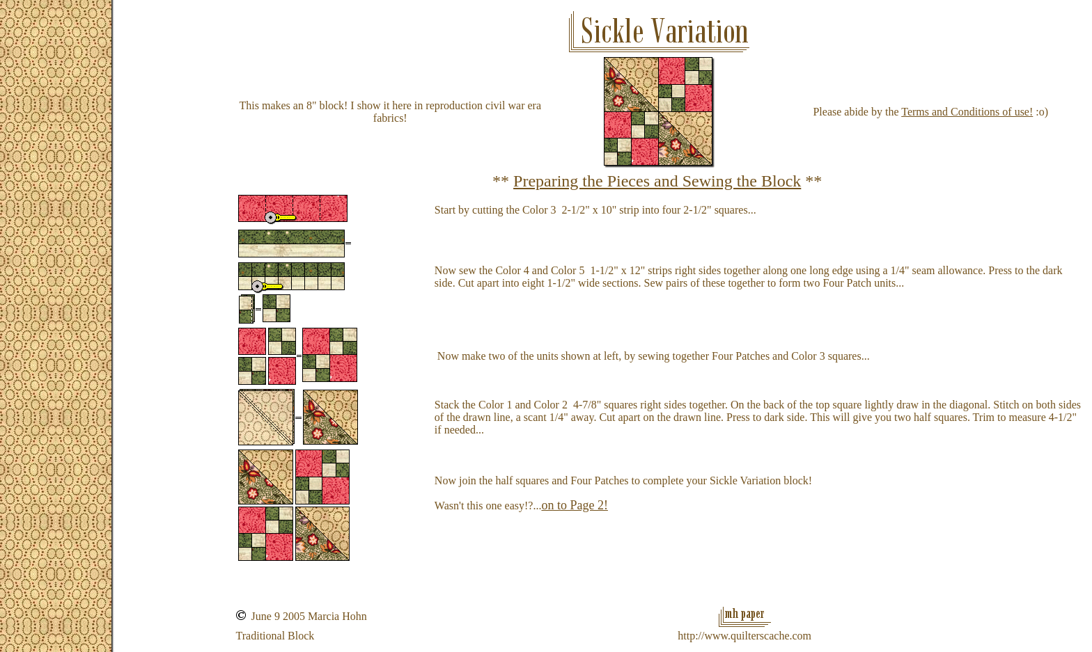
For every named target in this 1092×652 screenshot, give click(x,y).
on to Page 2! (574, 505)
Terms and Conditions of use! (967, 112)
